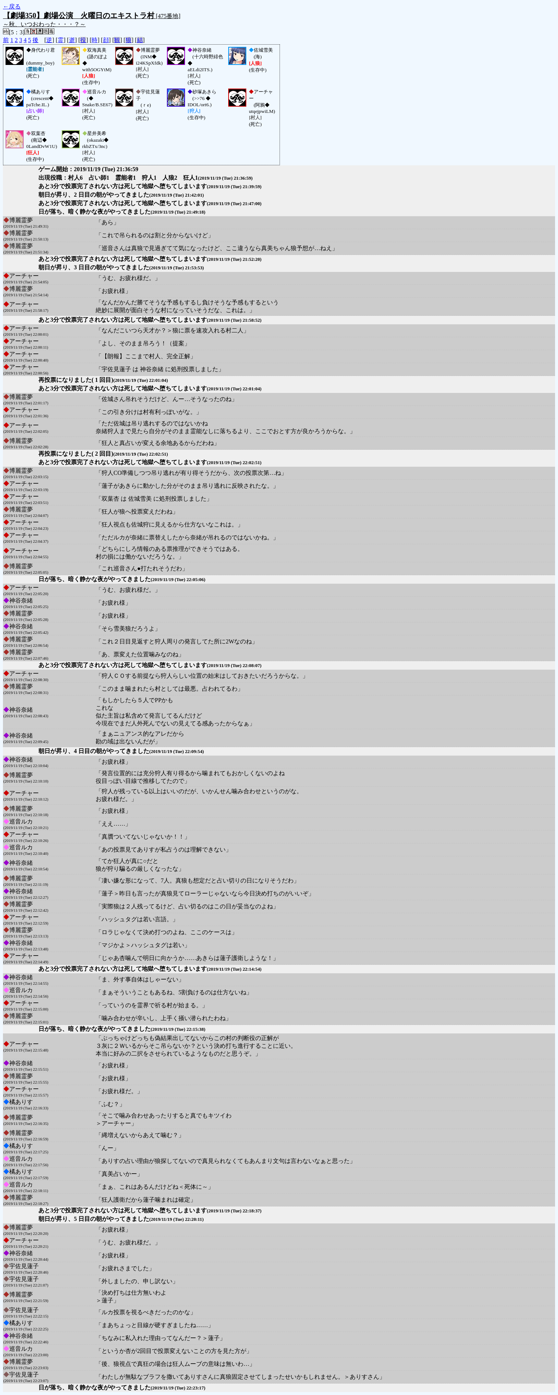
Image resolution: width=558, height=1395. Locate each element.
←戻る (12, 6)
